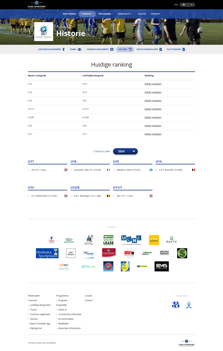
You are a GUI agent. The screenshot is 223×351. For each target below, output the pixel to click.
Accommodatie (66, 318)
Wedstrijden (69, 14)
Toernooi (32, 300)
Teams (33, 309)
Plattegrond (36, 328)
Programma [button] (104, 14)
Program (62, 300)
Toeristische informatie (69, 314)
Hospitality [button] (124, 14)
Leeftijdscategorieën (40, 304)
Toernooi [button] (86, 14)
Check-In (62, 309)
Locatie (142, 14)
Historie (34, 318)
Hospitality (61, 304)
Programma (62, 295)
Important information (69, 328)
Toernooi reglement (40, 314)
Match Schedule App (40, 323)
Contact (155, 14)
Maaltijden (63, 323)
